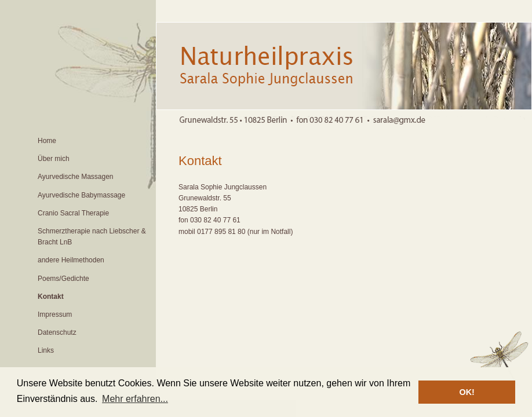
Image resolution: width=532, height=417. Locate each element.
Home (47, 141)
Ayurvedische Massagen (76, 177)
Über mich (54, 159)
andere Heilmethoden (71, 260)
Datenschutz (57, 332)
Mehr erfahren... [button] (135, 399)
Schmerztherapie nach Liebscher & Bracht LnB (92, 236)
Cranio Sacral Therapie (73, 213)
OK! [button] (466, 392)
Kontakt (51, 296)
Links (46, 350)
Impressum (55, 314)
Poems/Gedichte (63, 279)
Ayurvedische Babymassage (81, 195)
